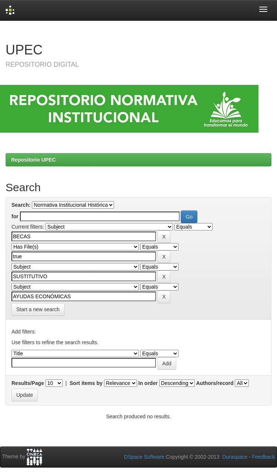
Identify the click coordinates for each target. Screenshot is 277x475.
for (15, 216)
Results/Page (27, 383)
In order (148, 383)
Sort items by (86, 383)
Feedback (263, 457)
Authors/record (214, 383)
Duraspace (234, 457)
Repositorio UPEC (33, 160)
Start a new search (38, 309)
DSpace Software (144, 457)
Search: (20, 205)
